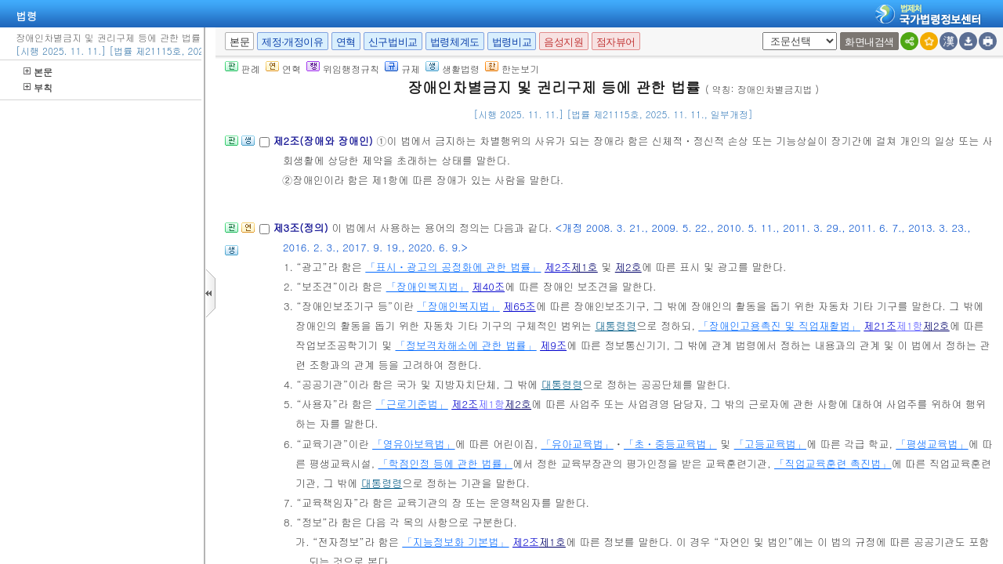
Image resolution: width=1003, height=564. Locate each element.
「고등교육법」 (770, 443)
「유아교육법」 (577, 443)
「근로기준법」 (411, 403)
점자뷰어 (615, 42)
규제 (402, 68)
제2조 (558, 266)
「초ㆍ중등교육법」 (670, 443)
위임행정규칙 (342, 68)
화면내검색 (869, 42)
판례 (242, 68)
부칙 (38, 87)
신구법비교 (393, 42)
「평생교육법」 (932, 443)
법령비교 (511, 42)
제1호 (584, 266)
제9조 (553, 345)
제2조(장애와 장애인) (324, 140)
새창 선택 (760, 32)
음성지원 (563, 42)
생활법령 (452, 68)
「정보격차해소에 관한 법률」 (465, 345)
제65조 (519, 305)
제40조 (489, 286)
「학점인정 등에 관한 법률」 (445, 463)
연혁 (346, 42)
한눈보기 (512, 68)
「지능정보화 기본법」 (455, 541)
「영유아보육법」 (413, 443)
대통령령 (615, 325)
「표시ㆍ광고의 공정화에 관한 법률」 (453, 266)
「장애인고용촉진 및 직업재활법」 (779, 325)
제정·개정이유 (292, 42)
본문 (38, 71)
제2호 (628, 266)
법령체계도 (455, 42)
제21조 (880, 325)
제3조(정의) (302, 227)
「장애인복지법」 (427, 286)
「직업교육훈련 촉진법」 (832, 463)
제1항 (909, 325)
